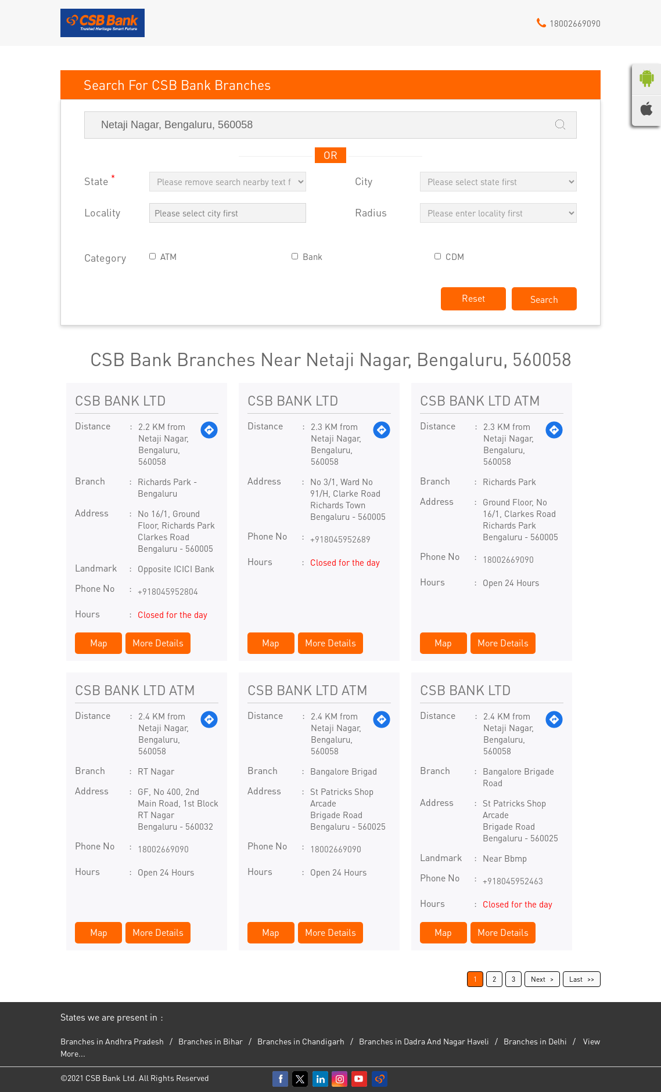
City (363, 181)
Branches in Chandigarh (300, 1041)
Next (538, 979)
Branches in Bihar (210, 1041)
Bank (312, 257)
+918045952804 (168, 591)
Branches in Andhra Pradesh (112, 1041)
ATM (168, 257)
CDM (455, 257)
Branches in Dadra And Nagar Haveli (424, 1041)
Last (576, 979)
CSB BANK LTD (120, 400)
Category (105, 258)
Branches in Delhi (535, 1041)
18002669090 (508, 559)
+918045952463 (513, 881)
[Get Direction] (209, 444)
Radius (371, 213)
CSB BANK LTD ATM (480, 400)
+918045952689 (340, 539)
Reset (473, 298)
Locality (102, 213)
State (99, 180)
